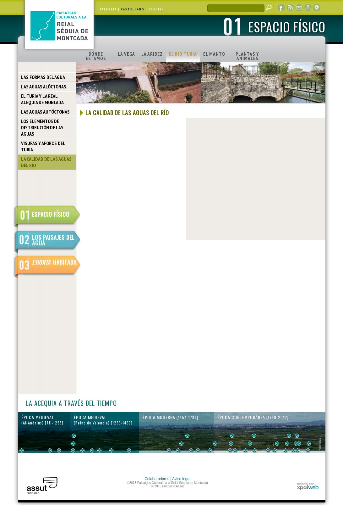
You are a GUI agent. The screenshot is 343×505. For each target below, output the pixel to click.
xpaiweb (307, 486)
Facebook (281, 8)
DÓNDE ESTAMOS (96, 56)
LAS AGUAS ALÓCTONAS (43, 86)
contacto (299, 8)
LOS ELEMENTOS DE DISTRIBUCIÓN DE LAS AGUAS (42, 127)
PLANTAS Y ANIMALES (247, 56)
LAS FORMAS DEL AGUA (43, 77)
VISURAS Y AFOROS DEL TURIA (43, 146)
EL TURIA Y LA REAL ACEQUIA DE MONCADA (42, 99)
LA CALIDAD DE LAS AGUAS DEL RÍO (46, 162)
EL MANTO (214, 54)
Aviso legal (181, 479)
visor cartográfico (316, 8)
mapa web (308, 8)
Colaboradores (156, 479)
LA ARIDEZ (152, 54)
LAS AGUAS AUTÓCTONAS (45, 112)
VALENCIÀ (108, 9)
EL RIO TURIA (183, 54)
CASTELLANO (132, 9)
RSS (290, 8)
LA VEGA (126, 54)
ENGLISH (156, 9)
